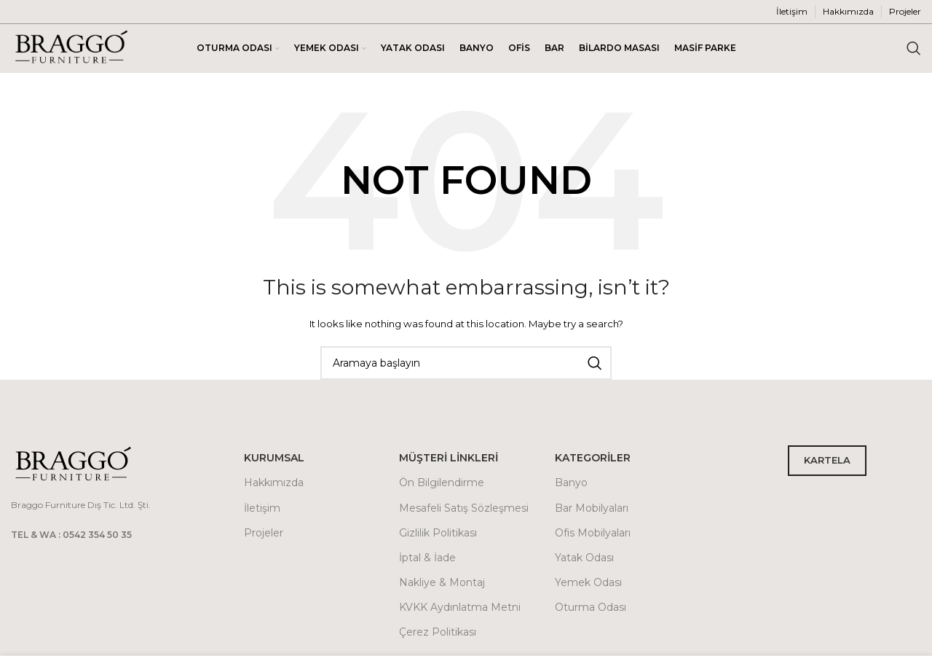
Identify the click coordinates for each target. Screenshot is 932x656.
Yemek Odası (588, 584)
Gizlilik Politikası (438, 535)
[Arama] (913, 49)
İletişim (262, 510)
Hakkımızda (274, 485)
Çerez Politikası (437, 634)
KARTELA (827, 463)
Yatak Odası (584, 559)
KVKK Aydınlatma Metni (460, 609)
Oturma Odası (590, 609)
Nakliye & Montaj (442, 584)
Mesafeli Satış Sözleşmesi (464, 510)
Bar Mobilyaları (591, 510)
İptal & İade (427, 559)
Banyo (571, 485)
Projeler (263, 535)
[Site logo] (71, 48)
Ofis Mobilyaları (593, 535)
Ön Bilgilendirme (441, 485)
